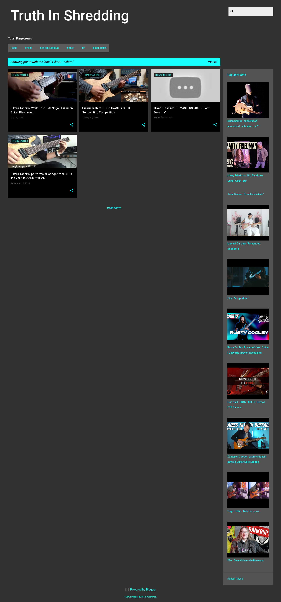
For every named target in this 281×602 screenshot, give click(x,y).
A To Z (70, 48)
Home (14, 48)
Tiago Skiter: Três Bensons (243, 511)
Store (28, 48)
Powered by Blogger (140, 589)
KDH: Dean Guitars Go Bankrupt (245, 560)
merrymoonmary (149, 597)
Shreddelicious (49, 48)
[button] (72, 125)
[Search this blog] (254, 11)
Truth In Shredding (70, 15)
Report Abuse (235, 578)
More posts (114, 208)
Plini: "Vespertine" (237, 298)
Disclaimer (99, 48)
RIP (83, 48)
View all (213, 62)
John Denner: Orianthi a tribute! (245, 194)
